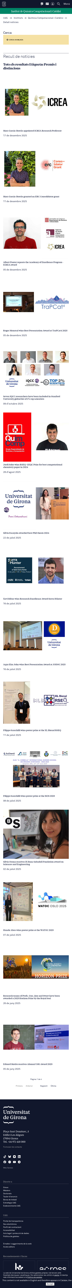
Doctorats (7, 1194)
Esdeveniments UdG (11, 1206)
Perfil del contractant (12, 1227)
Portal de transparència (13, 1221)
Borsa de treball (10, 1200)
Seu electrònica (10, 1224)
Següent (43, 1086)
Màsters (6, 1190)
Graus (5, 1187)
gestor (56, 1275)
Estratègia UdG (9, 1203)
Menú (67, 4)
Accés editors (9, 1247)
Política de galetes (11, 1236)
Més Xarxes (8, 1168)
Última (53, 1086)
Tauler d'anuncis (10, 1197)
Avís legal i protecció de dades (16, 1233)
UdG (5, 18)
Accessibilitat (9, 1230)
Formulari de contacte (12, 1147)
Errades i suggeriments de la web (17, 1244)
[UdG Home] (4, 4)
